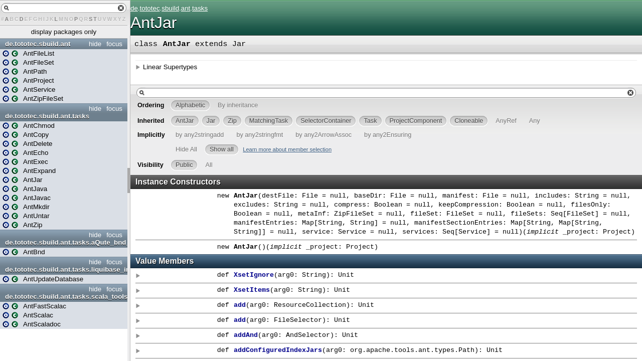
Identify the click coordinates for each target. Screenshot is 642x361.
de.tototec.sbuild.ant (37, 44)
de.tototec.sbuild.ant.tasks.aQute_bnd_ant (65, 242)
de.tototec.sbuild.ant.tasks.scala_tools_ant (65, 296)
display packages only (63, 32)
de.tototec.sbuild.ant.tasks (47, 116)
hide (95, 44)
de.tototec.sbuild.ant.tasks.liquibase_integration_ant (65, 269)
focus (114, 44)
